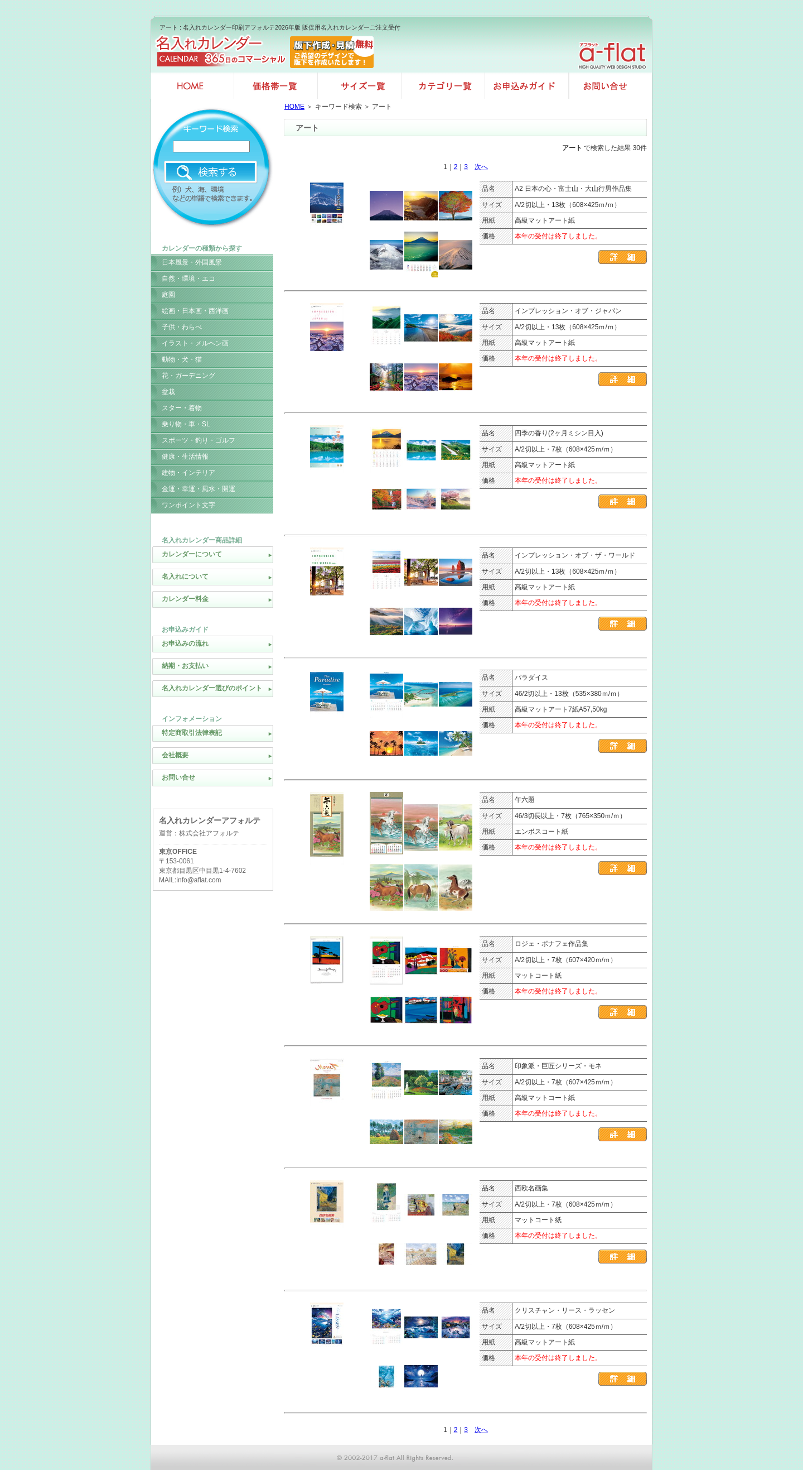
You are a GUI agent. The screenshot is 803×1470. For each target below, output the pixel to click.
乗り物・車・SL (186, 424)
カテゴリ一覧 (443, 86)
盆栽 (168, 392)
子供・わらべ (182, 327)
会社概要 (175, 755)
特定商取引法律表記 (192, 733)
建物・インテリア (188, 473)
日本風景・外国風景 (192, 262)
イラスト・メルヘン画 (195, 343)
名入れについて (185, 576)
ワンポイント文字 (188, 505)
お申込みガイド (527, 86)
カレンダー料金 (185, 599)
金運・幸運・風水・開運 (198, 489)
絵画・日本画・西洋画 (195, 311)
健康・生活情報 (185, 456)
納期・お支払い (185, 666)
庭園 (168, 295)
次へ (481, 167)
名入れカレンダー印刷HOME (192, 86)
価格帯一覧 (276, 86)
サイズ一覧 (360, 86)
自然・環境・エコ (188, 278)
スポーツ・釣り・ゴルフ (198, 440)
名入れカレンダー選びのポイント (212, 688)
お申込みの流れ (185, 643)
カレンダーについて (192, 554)
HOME (294, 107)
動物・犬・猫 (182, 359)
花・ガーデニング (188, 375)
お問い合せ (610, 86)
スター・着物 (182, 408)
